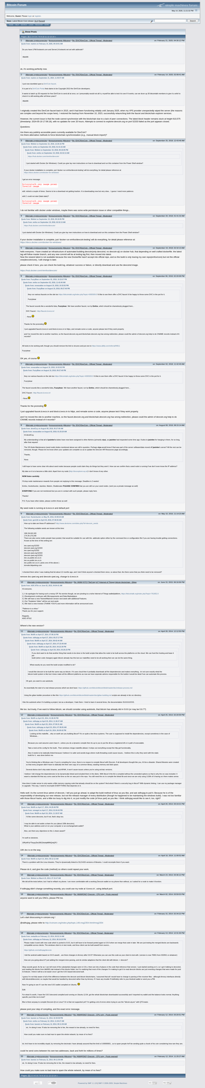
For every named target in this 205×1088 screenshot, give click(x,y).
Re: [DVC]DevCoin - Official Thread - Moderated (92, 40)
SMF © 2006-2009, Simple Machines (112, 1083)
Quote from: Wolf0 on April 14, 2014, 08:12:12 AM (39, 859)
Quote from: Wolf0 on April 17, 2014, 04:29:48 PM (39, 807)
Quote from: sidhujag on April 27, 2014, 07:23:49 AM (47, 644)
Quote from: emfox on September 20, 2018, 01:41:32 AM (44, 147)
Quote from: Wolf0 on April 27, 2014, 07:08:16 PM (39, 634)
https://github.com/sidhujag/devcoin (38, 950)
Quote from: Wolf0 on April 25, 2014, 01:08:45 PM (39, 718)
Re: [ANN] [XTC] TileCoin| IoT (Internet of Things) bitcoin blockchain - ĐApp (105, 582)
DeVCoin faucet (50, 84)
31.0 (36, 21)
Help (17, 25)
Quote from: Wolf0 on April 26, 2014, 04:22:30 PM (47, 647)
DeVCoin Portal (38, 89)
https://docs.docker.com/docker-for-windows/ (41, 172)
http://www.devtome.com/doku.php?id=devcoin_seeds (77, 523)
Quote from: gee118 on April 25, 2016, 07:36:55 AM (42, 520)
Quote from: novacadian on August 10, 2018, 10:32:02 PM (47, 285)
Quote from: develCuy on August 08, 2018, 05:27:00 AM (42, 428)
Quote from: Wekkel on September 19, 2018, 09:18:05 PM (46, 150)
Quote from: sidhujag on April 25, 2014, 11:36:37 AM (43, 721)
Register (39, 25)
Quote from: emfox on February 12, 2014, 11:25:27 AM (43, 1021)
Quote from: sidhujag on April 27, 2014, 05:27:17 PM (43, 638)
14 (53, 37)
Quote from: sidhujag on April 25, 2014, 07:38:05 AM (47, 727)
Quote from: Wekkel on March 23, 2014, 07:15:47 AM (41, 878)
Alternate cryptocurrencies (36, 40)
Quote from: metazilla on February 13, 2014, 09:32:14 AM (42, 936)
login (30, 16)
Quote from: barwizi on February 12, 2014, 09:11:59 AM (46, 1024)
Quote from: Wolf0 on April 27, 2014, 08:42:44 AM (43, 641)
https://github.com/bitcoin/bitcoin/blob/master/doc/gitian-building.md (85, 695)
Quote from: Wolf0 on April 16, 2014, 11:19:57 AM (43, 813)
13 (51, 37)
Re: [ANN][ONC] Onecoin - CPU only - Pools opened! (96, 894)
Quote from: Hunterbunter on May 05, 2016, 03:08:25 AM (42, 517)
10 (43, 37)
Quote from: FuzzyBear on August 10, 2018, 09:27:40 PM (48, 288)
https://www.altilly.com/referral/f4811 (106, 346)
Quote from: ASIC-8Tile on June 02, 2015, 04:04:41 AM (41, 585)
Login (31, 25)
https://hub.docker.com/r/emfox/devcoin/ (43, 156)
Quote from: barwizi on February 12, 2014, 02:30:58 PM (42, 1018)
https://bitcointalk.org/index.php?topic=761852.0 (140, 594)
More (47, 25)
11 (46, 37)
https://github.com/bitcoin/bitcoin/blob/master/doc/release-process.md (105, 688)
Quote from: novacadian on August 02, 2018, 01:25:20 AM (45, 432)
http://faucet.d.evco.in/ (45, 311)
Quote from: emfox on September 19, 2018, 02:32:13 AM (48, 153)
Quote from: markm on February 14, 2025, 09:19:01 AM (42, 44)
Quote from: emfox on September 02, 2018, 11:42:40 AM (44, 282)
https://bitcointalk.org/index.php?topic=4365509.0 (78, 294)
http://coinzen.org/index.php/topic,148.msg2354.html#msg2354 (74, 923)
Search (24, 25)
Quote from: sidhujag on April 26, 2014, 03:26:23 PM (50, 650)
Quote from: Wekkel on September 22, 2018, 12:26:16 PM (42, 144)
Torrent (41, 21)
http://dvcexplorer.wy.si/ (78, 471)
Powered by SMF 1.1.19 (87, 1083)
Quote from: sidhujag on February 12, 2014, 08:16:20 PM (44, 939)
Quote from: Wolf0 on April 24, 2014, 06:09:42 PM (47, 730)
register (38, 16)
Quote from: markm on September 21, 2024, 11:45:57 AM (42, 78)
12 (48, 37)
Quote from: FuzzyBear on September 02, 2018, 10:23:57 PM (44, 279)
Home (11, 25)
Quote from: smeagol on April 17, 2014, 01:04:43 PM (43, 810)
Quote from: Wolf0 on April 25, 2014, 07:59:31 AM (43, 724)
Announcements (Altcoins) (60, 40)
